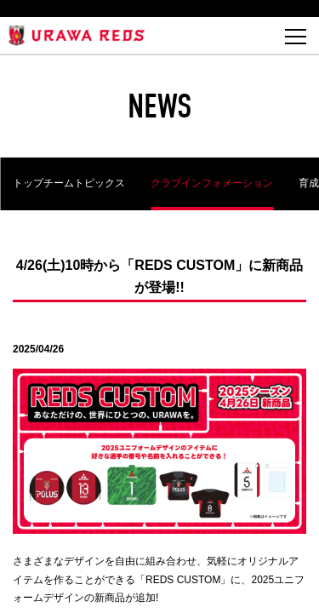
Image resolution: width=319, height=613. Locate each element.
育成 (309, 183)
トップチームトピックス (69, 183)
